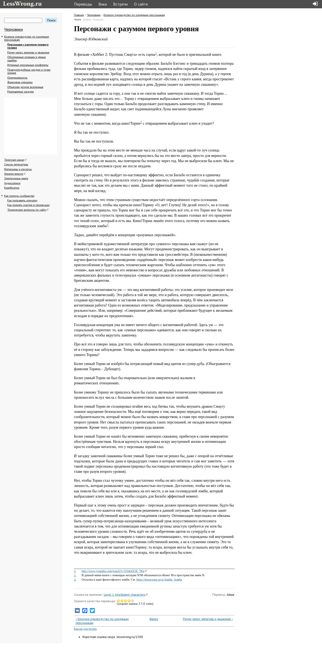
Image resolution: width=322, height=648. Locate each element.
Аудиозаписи (12, 183)
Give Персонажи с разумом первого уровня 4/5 (129, 600)
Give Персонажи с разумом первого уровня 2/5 (122, 600)
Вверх (152, 619)
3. (75, 579)
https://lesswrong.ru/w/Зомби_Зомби (159, 579)
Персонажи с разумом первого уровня (28, 46)
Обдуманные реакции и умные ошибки (26, 58)
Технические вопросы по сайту (28, 210)
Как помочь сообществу (19, 196)
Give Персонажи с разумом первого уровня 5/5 (132, 600)
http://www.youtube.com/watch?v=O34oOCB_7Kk (114, 571)
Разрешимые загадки (20, 91)
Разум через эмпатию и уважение (28, 52)
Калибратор (11, 188)
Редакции (98, 19)
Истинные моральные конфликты (27, 65)
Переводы (83, 4)
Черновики (13, 29)
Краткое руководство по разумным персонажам (26, 38)
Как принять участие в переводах (28, 205)
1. (75, 571)
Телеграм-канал (15, 160)
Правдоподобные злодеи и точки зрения (28, 71)
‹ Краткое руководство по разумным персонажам (102, 621)
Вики (102, 4)
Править (87, 19)
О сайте (141, 4)
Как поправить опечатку (22, 200)
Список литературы (16, 164)
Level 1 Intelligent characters (126, 594)
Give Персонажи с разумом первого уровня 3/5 (125, 600)
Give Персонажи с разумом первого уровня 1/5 (118, 600)
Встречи (120, 4)
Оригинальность (17, 77)
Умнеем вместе (15, 174)
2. (75, 575)
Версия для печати (85, 629)
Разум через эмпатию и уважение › (208, 619)
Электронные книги (16, 178)
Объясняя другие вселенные (25, 87)
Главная (79, 15)
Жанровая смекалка (20, 82)
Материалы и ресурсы (18, 169)
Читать (77, 19)
